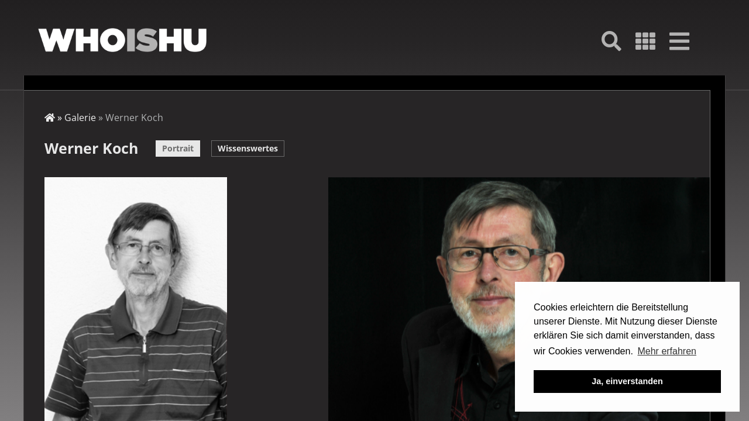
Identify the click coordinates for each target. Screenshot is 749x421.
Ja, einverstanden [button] (627, 381)
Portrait (178, 148)
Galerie (80, 117)
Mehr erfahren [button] (666, 351)
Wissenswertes (248, 148)
